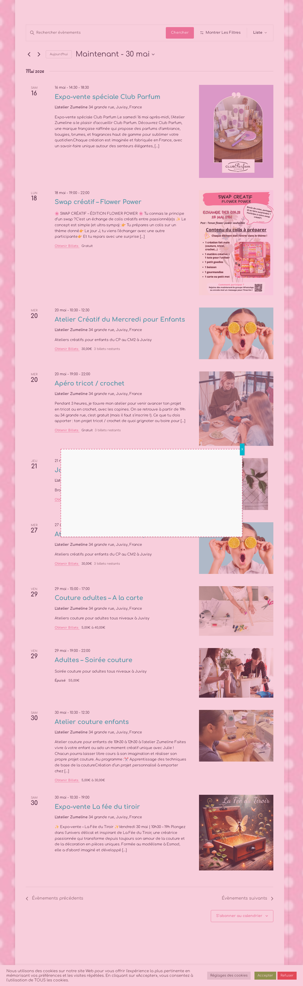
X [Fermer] (242, 449)
